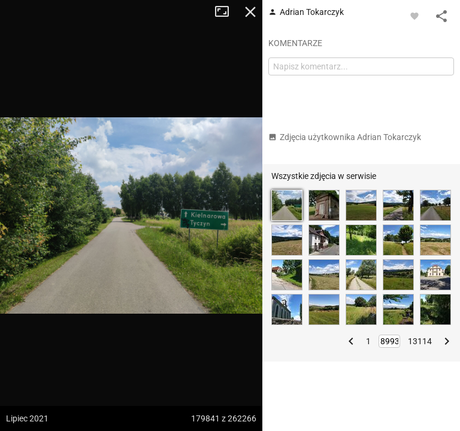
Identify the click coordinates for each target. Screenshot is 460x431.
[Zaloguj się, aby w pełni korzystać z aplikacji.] (414, 15)
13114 (420, 341)
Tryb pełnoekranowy (226, 12)
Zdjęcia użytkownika (344, 137)
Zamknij (250, 12)
